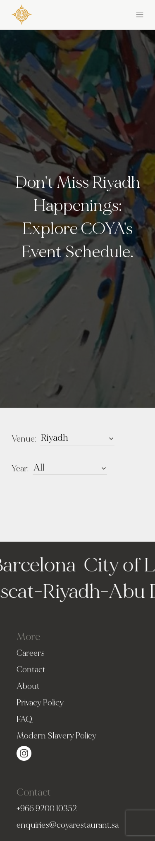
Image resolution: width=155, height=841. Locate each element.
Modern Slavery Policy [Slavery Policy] (56, 736)
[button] (111, 13)
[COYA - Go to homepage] (22, 13)
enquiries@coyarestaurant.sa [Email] (68, 825)
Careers (31, 653)
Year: (20, 469)
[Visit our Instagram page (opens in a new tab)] (24, 751)
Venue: (24, 439)
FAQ (24, 719)
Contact (31, 669)
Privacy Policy (40, 703)
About (28, 686)
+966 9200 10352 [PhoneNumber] (47, 808)
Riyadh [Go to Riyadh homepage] (69, 591)
